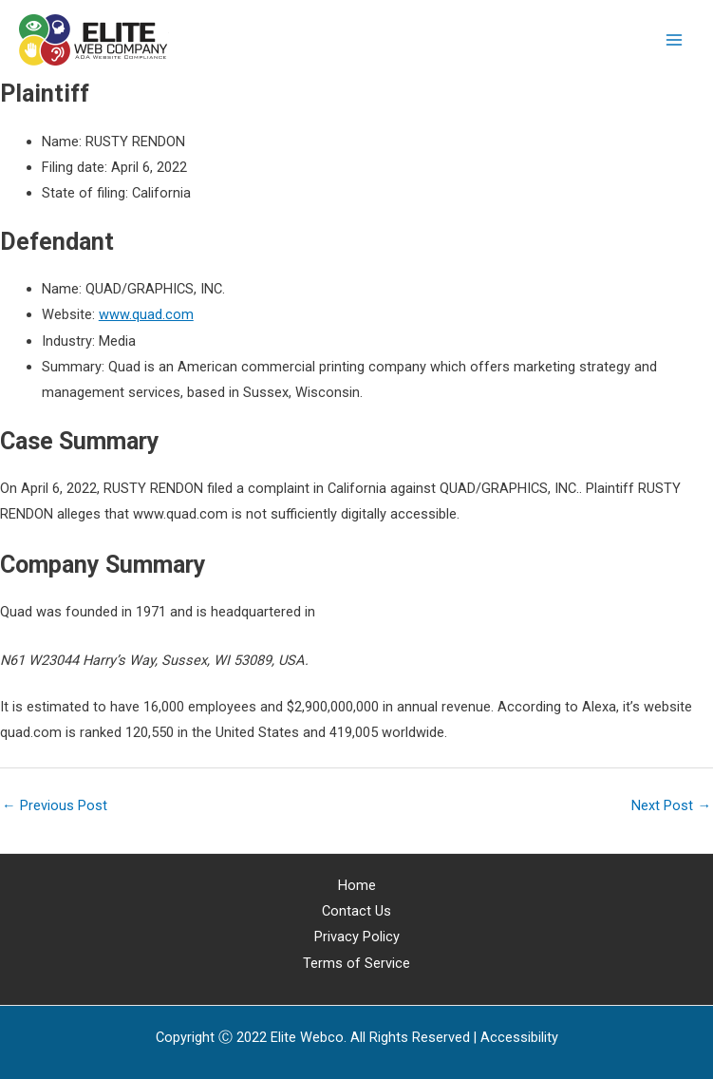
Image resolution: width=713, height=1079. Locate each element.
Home (357, 885)
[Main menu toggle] (674, 40)
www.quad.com (146, 314)
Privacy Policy (357, 936)
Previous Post (54, 805)
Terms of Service (356, 963)
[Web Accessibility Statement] (519, 1037)
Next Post (671, 805)
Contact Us (356, 910)
